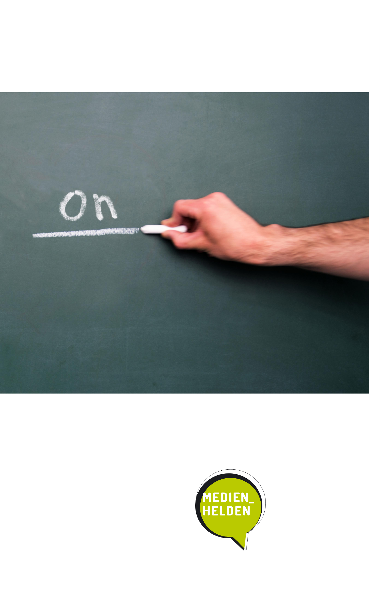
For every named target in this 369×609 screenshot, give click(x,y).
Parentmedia (276, 42)
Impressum (271, 5)
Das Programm (109, 42)
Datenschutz (297, 5)
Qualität (144, 42)
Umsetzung (175, 42)
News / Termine (244, 5)
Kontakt (243, 42)
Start (71, 41)
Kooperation (211, 42)
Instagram (222, 4)
